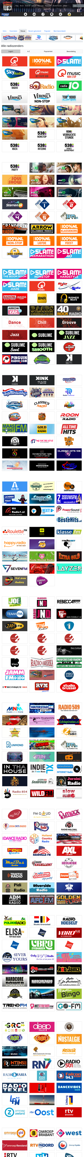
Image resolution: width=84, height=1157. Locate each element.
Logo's (10, 51)
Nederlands (57, 6)
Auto (75, 6)
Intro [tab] (4, 31)
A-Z (28, 51)
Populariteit (48, 51)
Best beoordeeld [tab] (59, 31)
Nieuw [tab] (23, 31)
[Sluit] (81, 14)
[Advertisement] (42, 23)
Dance (27, 6)
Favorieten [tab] (13, 31)
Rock (22, 6)
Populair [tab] (47, 31)
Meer (65, 6)
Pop (16, 6)
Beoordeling (71, 51)
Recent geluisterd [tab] (34, 31)
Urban (33, 6)
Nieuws (40, 6)
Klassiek (48, 6)
